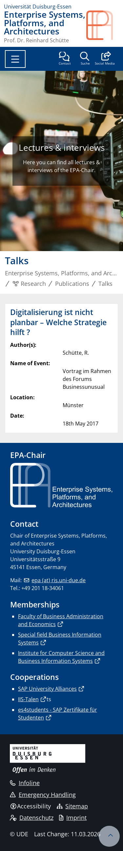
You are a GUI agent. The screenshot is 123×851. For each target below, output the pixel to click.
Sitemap (72, 806)
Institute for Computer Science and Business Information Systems (61, 656)
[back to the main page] (102, 26)
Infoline (25, 783)
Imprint (73, 817)
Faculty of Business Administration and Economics (60, 620)
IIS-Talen (28, 699)
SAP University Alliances (47, 688)
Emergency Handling (43, 795)
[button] (105, 59)
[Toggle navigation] (15, 59)
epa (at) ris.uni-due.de (58, 580)
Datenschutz (31, 817)
